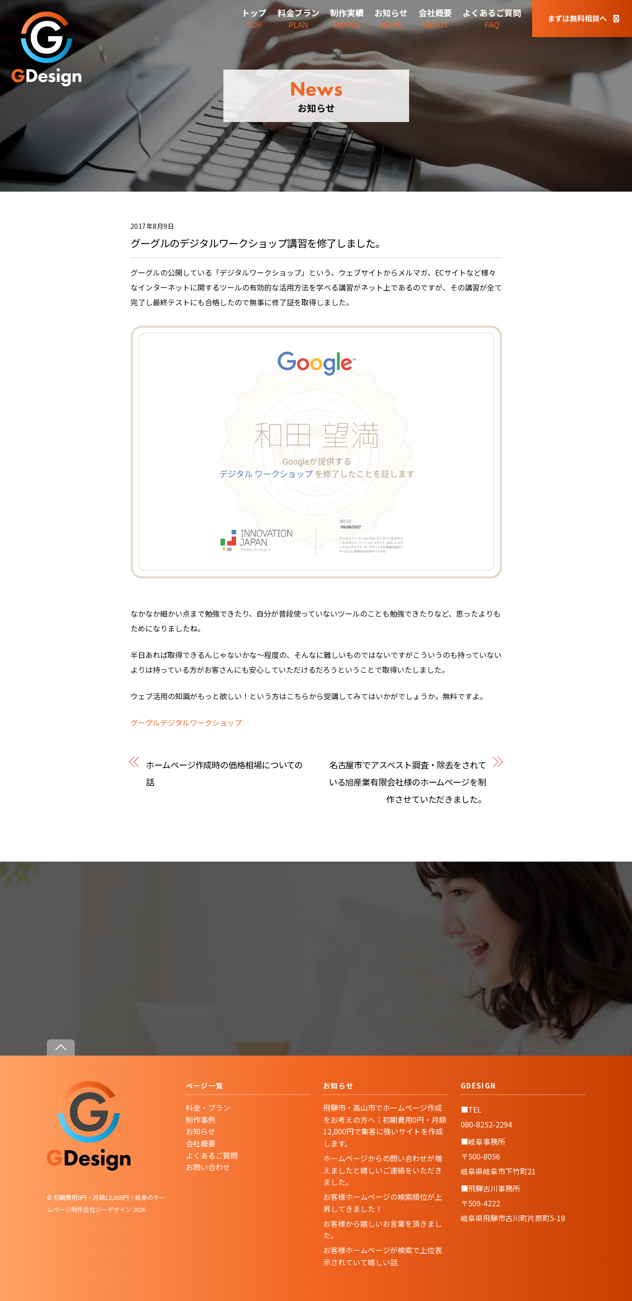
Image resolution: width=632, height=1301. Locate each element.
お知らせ (200, 1131)
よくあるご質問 (212, 1155)
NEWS (391, 17)
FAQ (492, 17)
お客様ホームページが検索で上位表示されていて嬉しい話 (382, 1256)
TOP (254, 17)
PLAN (298, 17)
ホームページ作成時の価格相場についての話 (224, 773)
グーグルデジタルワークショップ (186, 722)
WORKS (347, 17)
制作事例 (200, 1119)
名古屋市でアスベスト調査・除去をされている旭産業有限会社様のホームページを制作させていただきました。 (407, 781)
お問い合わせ (208, 1166)
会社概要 (200, 1143)
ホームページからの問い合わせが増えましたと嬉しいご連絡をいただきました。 (382, 1170)
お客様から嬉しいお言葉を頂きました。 (382, 1229)
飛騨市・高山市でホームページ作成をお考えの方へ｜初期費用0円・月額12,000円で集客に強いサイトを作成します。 (384, 1125)
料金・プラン (208, 1107)
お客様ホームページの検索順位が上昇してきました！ (382, 1202)
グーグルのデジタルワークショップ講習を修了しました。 (257, 242)
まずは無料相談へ (583, 18)
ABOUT (435, 17)
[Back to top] (61, 1047)
